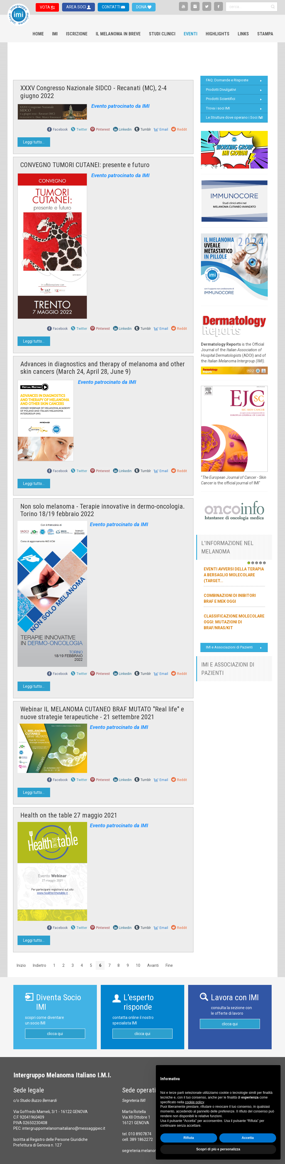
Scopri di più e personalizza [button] (218, 1149)
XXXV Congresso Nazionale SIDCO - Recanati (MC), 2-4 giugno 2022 (93, 92)
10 (138, 965)
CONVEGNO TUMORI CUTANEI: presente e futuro (84, 165)
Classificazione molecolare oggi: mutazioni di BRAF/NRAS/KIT (234, 622)
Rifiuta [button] (188, 1138)
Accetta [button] (248, 1138)
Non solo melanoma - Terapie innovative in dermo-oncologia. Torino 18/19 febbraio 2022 (102, 510)
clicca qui (55, 1033)
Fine (169, 965)
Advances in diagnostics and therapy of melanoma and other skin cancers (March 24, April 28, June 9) (102, 368)
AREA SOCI (76, 7)
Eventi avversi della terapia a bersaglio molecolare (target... (234, 575)
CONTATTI (111, 7)
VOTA (45, 7)
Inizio (21, 965)
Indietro (39, 965)
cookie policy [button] (194, 1102)
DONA (142, 7)
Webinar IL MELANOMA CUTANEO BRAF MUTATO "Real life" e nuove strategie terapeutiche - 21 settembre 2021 (102, 713)
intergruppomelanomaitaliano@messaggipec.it (63, 1128)
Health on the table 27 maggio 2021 (68, 815)
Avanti (153, 965)
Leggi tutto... (34, 142)
